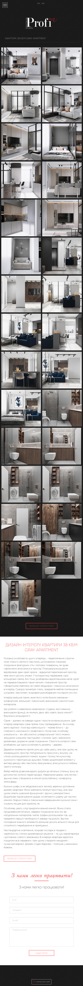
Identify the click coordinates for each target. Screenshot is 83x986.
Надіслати (41, 953)
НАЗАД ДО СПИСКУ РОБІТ (41, 626)
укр (43, 3)
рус (38, 3)
